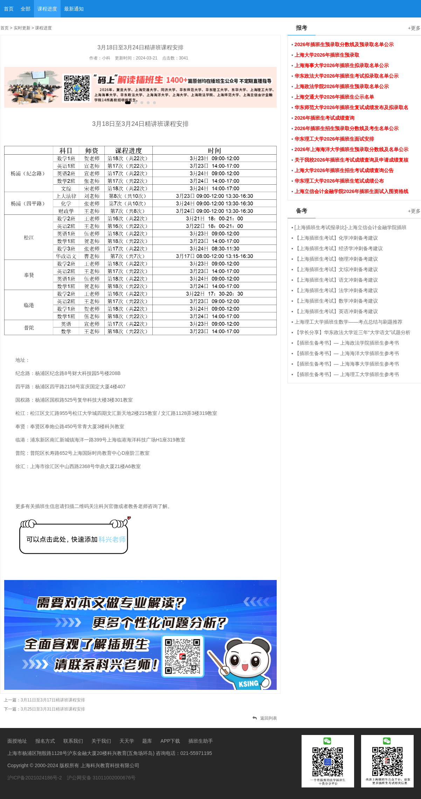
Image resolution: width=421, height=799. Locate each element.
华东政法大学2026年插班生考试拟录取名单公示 (347, 76)
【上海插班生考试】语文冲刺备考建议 (336, 280)
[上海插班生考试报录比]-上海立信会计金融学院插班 (351, 227)
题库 (147, 741)
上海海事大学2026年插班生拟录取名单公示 (342, 65)
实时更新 (22, 28)
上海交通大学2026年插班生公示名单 (334, 97)
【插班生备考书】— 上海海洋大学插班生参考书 (347, 353)
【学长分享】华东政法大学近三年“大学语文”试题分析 (352, 332)
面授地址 (17, 741)
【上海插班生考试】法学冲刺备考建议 (336, 290)
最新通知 (74, 9)
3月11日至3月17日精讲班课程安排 (53, 700)
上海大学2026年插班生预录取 (327, 55)
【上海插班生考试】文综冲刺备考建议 (336, 269)
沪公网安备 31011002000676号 (101, 777)
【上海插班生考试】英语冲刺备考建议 (336, 311)
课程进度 (47, 9)
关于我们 (101, 741)
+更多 (414, 28)
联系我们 (73, 741)
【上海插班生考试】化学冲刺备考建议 (336, 238)
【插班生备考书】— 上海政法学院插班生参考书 (347, 343)
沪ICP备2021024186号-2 (34, 777)
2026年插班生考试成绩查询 (324, 118)
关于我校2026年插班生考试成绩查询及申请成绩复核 (351, 160)
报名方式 (45, 741)
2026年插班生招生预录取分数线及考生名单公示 (347, 128)
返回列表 (265, 718)
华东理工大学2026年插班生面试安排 (334, 139)
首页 (9, 9)
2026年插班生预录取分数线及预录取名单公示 (344, 44)
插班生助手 (200, 741)
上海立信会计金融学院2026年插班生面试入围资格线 (351, 191)
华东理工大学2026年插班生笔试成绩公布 (339, 181)
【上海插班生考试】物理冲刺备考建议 (336, 259)
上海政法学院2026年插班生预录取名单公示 (342, 86)
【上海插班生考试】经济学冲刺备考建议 (339, 248)
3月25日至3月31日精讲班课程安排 (53, 709)
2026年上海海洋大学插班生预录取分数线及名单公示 (351, 149)
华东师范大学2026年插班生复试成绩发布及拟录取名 (351, 107)
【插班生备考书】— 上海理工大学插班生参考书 (347, 374)
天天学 (126, 741)
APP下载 (170, 741)
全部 (25, 9)
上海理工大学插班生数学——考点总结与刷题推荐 (348, 322)
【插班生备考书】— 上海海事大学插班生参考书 (347, 364)
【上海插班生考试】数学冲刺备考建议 (336, 301)
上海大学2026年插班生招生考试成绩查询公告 (344, 170)
